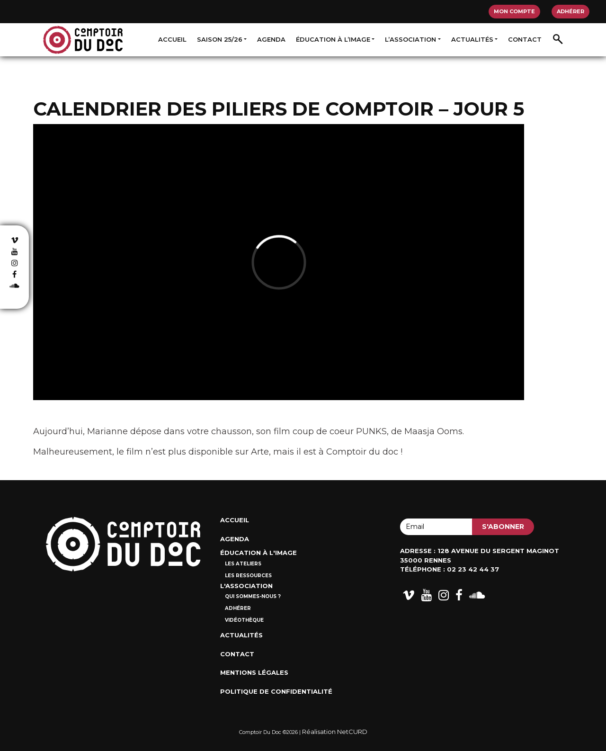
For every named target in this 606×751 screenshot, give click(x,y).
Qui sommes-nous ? (253, 596)
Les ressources (248, 575)
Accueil (172, 39)
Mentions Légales (254, 672)
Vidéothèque (244, 620)
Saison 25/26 (219, 39)
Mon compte (514, 11)
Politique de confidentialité (276, 691)
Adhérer (570, 11)
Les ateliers (243, 564)
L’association (410, 39)
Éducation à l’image (333, 39)
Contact (525, 39)
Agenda (271, 39)
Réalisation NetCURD (334, 731)
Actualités (472, 39)
